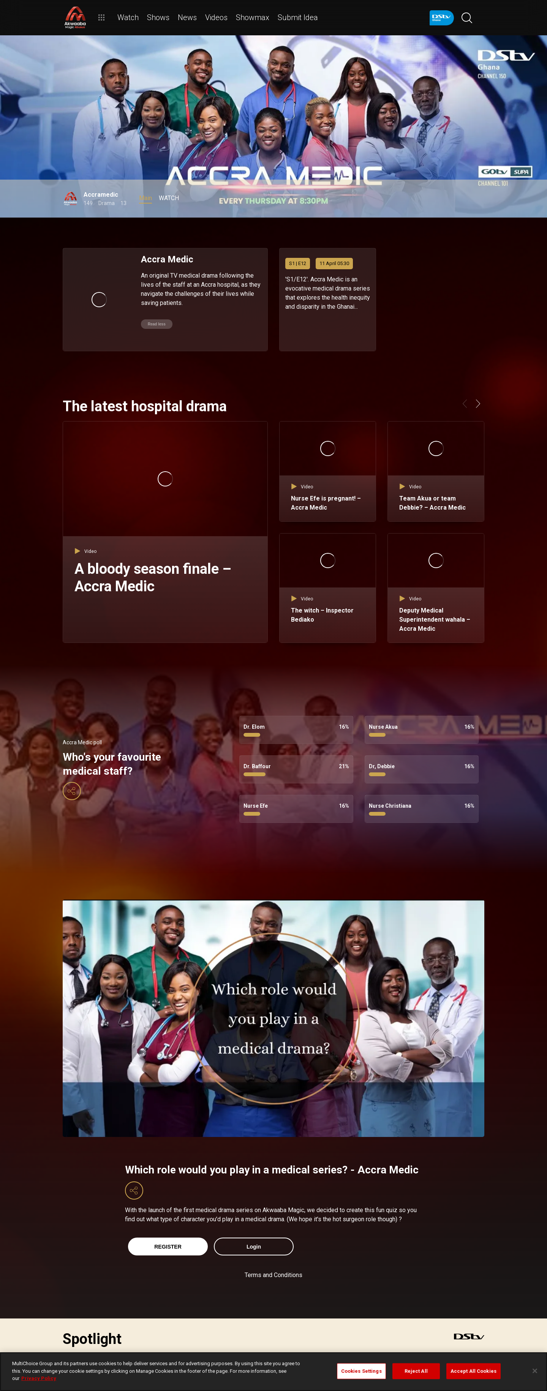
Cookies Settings (361, 1371)
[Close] (534, 1371)
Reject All (416, 1371)
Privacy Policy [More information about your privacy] (38, 1378)
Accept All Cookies (473, 1371)
